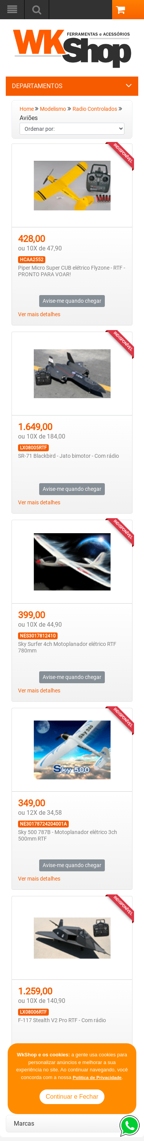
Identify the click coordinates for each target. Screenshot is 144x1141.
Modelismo (53, 109)
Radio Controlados (95, 109)
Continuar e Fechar (72, 1096)
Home (27, 109)
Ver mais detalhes (39, 314)
